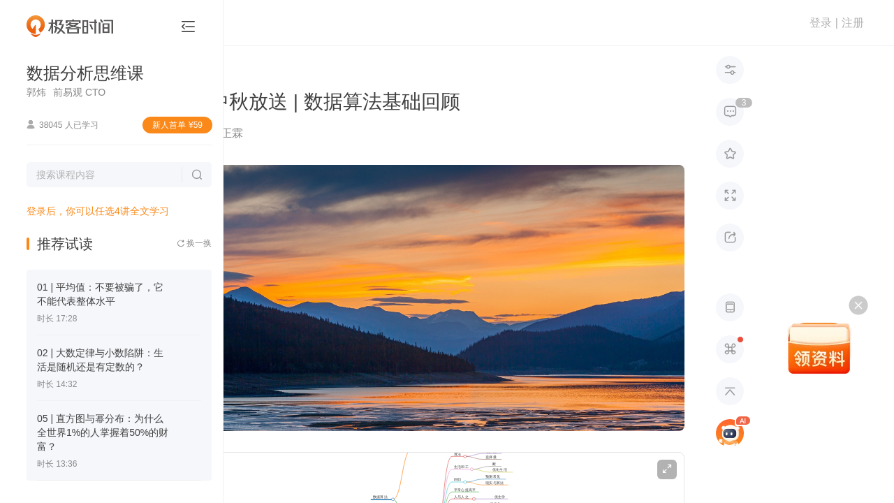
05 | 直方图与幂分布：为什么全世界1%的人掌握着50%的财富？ (102, 432)
